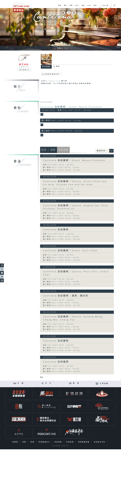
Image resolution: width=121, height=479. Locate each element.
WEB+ (76, 6)
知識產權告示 (45, 442)
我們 (94, 6)
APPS (88, 6)
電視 (59, 6)
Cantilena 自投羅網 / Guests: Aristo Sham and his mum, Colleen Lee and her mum (75, 183)
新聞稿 (15, 442)
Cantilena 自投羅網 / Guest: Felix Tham (70, 250)
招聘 (24, 442)
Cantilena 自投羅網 (56, 229)
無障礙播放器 (84, 442)
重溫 (82, 6)
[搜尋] (114, 5)
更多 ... (42, 377)
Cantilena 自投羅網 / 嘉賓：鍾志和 (65, 295)
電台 (64, 6)
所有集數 (46, 67)
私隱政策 (70, 442)
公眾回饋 (104, 383)
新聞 (70, 6)
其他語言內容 (100, 442)
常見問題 (58, 442)
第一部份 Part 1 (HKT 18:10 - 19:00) (61, 167)
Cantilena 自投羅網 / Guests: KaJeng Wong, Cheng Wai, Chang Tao (73, 318)
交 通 (20, 383)
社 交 (48, 383)
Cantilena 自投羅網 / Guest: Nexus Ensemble (71, 107)
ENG (104, 5)
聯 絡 (76, 383)
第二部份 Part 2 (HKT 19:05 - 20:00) (62, 170)
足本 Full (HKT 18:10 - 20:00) (58, 165)
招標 (33, 442)
